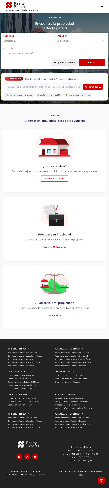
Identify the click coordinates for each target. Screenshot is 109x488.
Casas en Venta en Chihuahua (20, 388)
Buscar (91, 62)
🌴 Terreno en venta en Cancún (77, 95)
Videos (24, 474)
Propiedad (8, 36)
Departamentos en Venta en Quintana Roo (72, 356)
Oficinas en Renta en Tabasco (67, 382)
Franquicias (12, 474)
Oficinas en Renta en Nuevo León (68, 375)
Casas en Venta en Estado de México (23, 382)
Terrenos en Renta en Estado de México (25, 421)
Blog (32, 474)
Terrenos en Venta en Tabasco (21, 359)
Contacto (42, 474)
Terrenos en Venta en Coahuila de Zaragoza (27, 362)
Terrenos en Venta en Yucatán (21, 365)
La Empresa (37, 471)
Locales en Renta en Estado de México (24, 401)
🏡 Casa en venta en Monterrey (19, 95)
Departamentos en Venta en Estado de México (74, 362)
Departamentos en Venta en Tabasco (70, 365)
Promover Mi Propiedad (54, 247)
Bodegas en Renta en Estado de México (71, 401)
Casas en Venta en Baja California (22, 385)
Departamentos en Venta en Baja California (72, 359)
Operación (62, 36)
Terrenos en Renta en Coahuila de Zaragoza (27, 427)
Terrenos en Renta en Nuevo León (22, 417)
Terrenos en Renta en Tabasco (21, 424)
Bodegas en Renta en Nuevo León (68, 398)
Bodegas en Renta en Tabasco (67, 405)
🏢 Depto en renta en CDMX (48, 95)
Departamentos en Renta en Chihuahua (71, 427)
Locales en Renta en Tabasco (20, 405)
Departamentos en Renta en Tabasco (70, 421)
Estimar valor (54, 315)
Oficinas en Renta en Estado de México (71, 378)
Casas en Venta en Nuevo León (21, 375)
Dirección (8, 48)
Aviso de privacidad (19, 471)
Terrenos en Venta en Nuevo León (22, 352)
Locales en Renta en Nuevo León (22, 398)
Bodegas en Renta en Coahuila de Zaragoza (73, 408)
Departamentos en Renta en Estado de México (74, 424)
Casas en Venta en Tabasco (19, 378)
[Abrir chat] (102, 481)
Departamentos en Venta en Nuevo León (71, 352)
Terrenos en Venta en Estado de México (25, 356)
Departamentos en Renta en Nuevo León (71, 417)
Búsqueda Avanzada (64, 62)
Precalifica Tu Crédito (54, 178)
